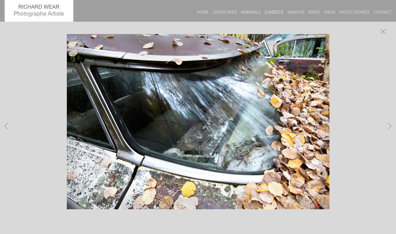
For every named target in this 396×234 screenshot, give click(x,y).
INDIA (329, 12)
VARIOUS (295, 12)
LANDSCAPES (225, 12)
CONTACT (382, 12)
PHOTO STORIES (354, 12)
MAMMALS (250, 12)
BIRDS (314, 12)
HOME (203, 12)
